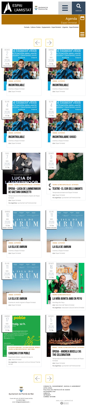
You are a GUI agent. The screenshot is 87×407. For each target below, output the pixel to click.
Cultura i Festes (36, 27)
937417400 (21, 400)
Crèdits (47, 393)
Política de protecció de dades (57, 390)
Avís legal (48, 388)
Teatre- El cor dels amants (67, 189)
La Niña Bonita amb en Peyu (67, 298)
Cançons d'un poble (19, 353)
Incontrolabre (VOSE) (64, 137)
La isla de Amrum (17, 247)
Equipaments (46, 27)
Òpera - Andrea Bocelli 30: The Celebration (66, 353)
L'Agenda (65, 27)
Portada (26, 27)
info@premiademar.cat (22, 402)
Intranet (47, 395)
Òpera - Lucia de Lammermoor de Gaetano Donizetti (24, 190)
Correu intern (50, 396)
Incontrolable (16, 85)
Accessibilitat (50, 391)
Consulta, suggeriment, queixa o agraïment (62, 386)
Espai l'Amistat (56, 27)
